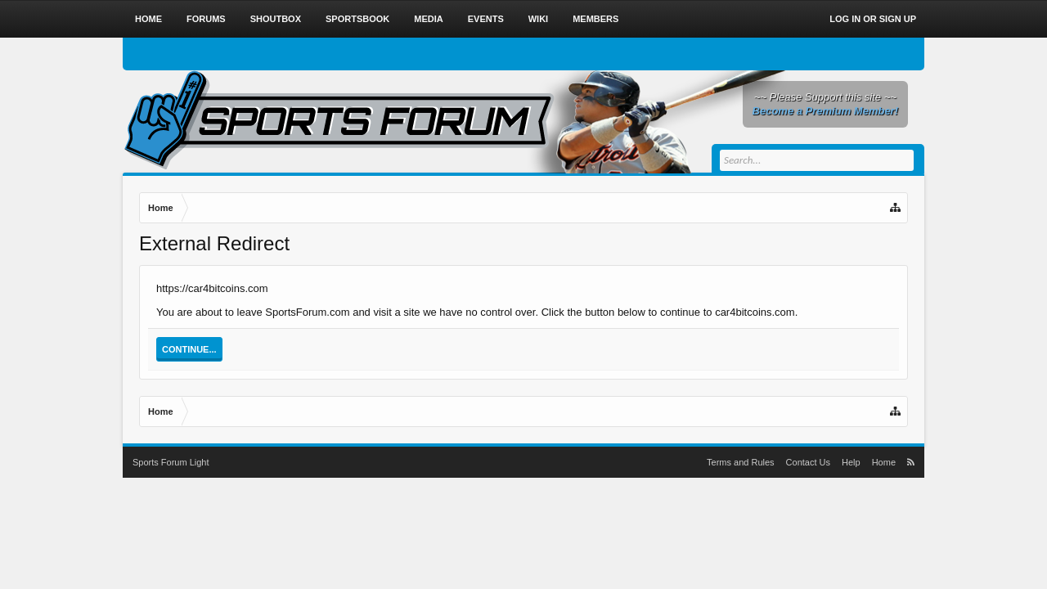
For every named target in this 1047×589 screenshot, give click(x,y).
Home (148, 19)
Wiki (538, 19)
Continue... (189, 349)
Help (851, 462)
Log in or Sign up (872, 19)
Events (486, 19)
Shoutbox (275, 19)
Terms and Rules (741, 462)
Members (595, 19)
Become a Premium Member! (825, 111)
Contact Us (808, 462)
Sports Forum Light (171, 462)
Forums (206, 19)
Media (428, 19)
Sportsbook (357, 19)
